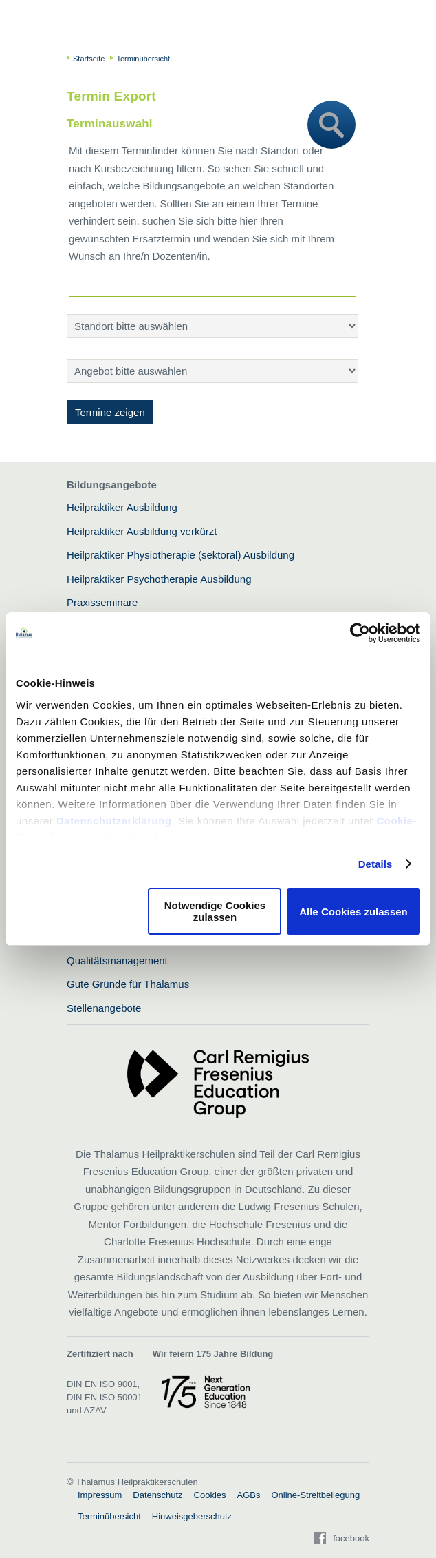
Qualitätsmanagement (117, 960)
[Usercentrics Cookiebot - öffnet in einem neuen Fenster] (360, 633)
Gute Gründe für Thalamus (128, 984)
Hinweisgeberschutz (192, 1516)
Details (375, 864)
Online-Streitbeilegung (316, 1495)
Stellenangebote (104, 1008)
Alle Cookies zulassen (353, 911)
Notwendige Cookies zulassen (215, 911)
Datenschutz (157, 1495)
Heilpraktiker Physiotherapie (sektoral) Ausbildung (180, 555)
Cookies (210, 1495)
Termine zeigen (110, 412)
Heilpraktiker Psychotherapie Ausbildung (159, 579)
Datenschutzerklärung (114, 821)
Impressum (100, 1495)
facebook (351, 1538)
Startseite (89, 58)
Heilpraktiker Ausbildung (122, 507)
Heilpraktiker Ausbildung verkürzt (142, 531)
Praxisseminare (102, 602)
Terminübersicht (109, 1516)
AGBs (249, 1495)
